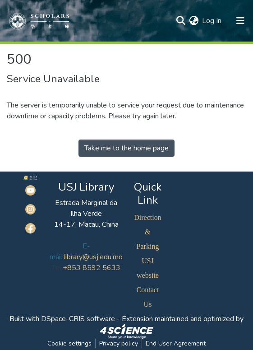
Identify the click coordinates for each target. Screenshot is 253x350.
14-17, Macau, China (86, 224)
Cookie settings (69, 343)
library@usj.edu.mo (93, 257)
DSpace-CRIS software (78, 319)
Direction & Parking (147, 232)
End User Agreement (176, 343)
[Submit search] (180, 20)
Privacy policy (118, 343)
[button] (193, 20)
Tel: (57, 268)
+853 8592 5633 (91, 268)
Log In (212, 21)
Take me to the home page (126, 148)
